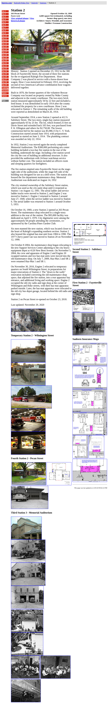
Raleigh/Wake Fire (21, 3)
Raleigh (34, 3)
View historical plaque (22, 19)
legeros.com (7, 3)
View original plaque (19, 18)
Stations (43, 3)
